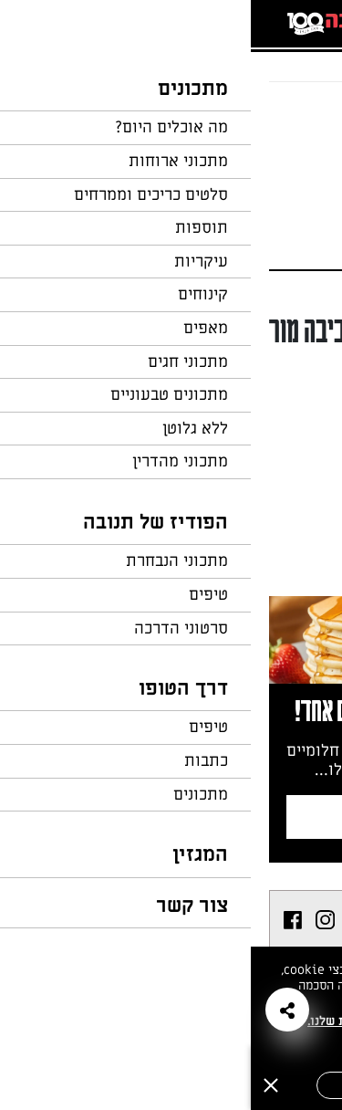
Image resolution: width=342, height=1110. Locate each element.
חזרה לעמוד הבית (273, 117)
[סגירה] (20, 1085)
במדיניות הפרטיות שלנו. (123, 1021)
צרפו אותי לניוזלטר (173, 816)
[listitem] (111, 920)
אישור (112, 1085)
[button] (36, 1009)
